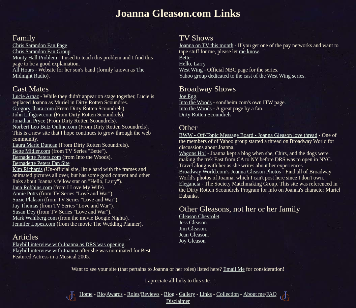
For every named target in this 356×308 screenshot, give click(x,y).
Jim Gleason (192, 228)
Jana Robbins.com (32, 187)
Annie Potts (25, 193)
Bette (184, 57)
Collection (227, 294)
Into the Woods (195, 102)
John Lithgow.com (32, 114)
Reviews (150, 294)
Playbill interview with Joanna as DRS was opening (68, 244)
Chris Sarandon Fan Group (41, 51)
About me (254, 294)
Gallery (187, 294)
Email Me (234, 269)
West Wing (191, 70)
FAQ (271, 294)
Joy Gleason (192, 241)
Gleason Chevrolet (199, 216)
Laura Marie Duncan (34, 145)
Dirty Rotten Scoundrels (205, 114)
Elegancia (189, 184)
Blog (169, 294)
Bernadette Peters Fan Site (40, 163)
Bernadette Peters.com (36, 157)
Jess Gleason (193, 222)
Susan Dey (24, 212)
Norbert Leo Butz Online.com (44, 127)
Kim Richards (27, 169)
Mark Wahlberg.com (34, 218)
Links (206, 294)
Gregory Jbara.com (33, 108)
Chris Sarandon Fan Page (39, 45)
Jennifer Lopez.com (33, 224)
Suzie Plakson (27, 199)
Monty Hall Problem (34, 57)
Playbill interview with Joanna (45, 250)
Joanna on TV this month (206, 45)
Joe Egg (187, 96)
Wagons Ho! (192, 153)
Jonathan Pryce (28, 120)
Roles (133, 294)
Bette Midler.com (31, 151)
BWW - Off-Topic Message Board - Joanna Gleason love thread (248, 135)
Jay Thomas (25, 205)
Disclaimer (178, 301)
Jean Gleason (193, 234)
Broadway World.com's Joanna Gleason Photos (230, 171)
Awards (114, 294)
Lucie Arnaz (25, 96)
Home (85, 294)
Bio (101, 294)
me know (249, 51)
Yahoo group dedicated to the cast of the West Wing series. (242, 76)
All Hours (23, 70)
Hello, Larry (192, 63)
